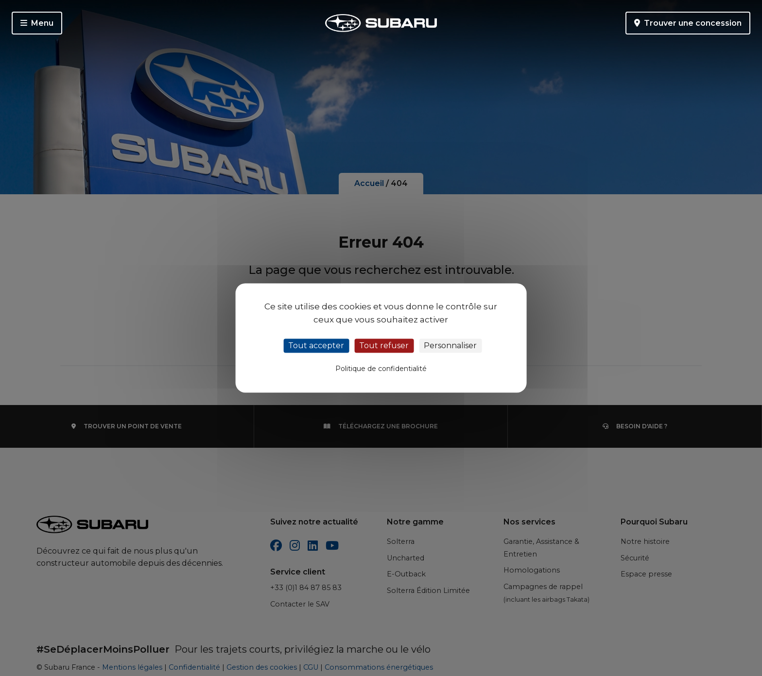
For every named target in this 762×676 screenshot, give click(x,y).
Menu (36, 23)
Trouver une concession (688, 23)
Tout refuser (384, 345)
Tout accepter (316, 345)
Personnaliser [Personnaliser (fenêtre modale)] (450, 345)
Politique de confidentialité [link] (381, 369)
